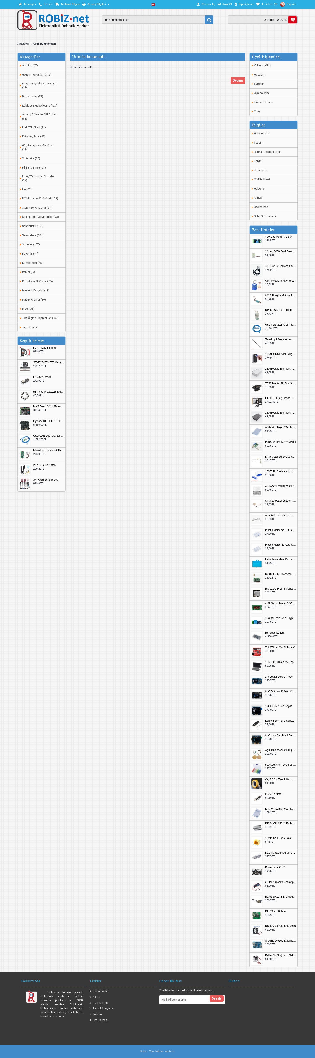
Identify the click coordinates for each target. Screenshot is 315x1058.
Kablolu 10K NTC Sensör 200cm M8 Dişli (280, 720)
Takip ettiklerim (263, 102)
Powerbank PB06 (275, 867)
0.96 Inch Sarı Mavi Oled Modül (280, 735)
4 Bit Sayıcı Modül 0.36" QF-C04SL (280, 603)
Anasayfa (23, 43)
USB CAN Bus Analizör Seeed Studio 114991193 (48, 435)
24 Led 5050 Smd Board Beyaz (280, 251)
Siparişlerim (261, 93)
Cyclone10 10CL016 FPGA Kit (48, 421)
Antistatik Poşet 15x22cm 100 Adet (280, 427)
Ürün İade (260, 170)
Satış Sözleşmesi (265, 216)
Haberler (259, 188)
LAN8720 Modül (42, 377)
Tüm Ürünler (29, 327)
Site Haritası (99, 1020)
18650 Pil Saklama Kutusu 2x (280, 471)
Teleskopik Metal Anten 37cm (280, 339)
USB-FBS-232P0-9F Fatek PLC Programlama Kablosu (280, 324)
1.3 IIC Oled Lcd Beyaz (278, 706)
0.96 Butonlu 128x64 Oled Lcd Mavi (280, 691)
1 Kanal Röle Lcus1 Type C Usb (280, 618)
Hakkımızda (261, 133)
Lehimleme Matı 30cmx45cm (280, 559)
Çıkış (257, 111)
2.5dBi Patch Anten (44, 465)
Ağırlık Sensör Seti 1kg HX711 (280, 750)
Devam (238, 80)
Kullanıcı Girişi (262, 65)
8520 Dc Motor (273, 794)
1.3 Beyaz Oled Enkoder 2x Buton (280, 676)
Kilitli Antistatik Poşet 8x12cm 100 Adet (280, 808)
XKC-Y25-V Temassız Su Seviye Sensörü (280, 266)
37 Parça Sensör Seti (45, 479)
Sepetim (259, 83)
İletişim (258, 142)
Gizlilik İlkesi (262, 179)
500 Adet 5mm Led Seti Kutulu (280, 764)
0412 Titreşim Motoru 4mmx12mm (280, 295)
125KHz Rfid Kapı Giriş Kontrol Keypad (280, 354)
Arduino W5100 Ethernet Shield (280, 940)
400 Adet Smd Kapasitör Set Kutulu (280, 486)
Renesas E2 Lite (274, 632)
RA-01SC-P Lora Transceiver (280, 588)
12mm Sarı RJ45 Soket (278, 838)
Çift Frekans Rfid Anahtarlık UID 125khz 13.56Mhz (280, 280)
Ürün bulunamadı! (44, 43)
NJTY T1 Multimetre (44, 347)
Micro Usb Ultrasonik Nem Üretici (48, 450)
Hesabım (259, 74)
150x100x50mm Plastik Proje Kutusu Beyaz (280, 368)
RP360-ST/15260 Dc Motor (280, 310)
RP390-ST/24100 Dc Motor (280, 823)
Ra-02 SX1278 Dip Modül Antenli (280, 896)
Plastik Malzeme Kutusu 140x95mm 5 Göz (280, 530)
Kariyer (258, 197)
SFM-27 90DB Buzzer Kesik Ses (280, 500)
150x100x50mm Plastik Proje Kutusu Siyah (280, 412)
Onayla (217, 998)
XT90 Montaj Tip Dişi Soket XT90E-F (280, 383)
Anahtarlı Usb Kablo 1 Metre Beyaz (280, 515)
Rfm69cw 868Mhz (275, 911)
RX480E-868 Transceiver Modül (280, 574)
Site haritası (261, 207)
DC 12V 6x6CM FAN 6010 (280, 926)
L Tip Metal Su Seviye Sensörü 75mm (280, 456)
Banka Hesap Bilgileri (267, 151)
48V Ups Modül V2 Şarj (278, 237)
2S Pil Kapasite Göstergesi (280, 882)
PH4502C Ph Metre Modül (280, 442)
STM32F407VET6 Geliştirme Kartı (48, 362)
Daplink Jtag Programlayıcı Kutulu (280, 852)
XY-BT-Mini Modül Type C (280, 647)
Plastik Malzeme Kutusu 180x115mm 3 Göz (280, 544)
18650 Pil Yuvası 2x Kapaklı (280, 662)
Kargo (258, 161)
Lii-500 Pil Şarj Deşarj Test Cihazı (280, 398)
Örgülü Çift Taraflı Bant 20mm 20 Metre (280, 779)
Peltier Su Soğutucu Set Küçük (280, 955)
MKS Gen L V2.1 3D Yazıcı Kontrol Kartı (48, 406)
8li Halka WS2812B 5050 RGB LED (48, 391)
